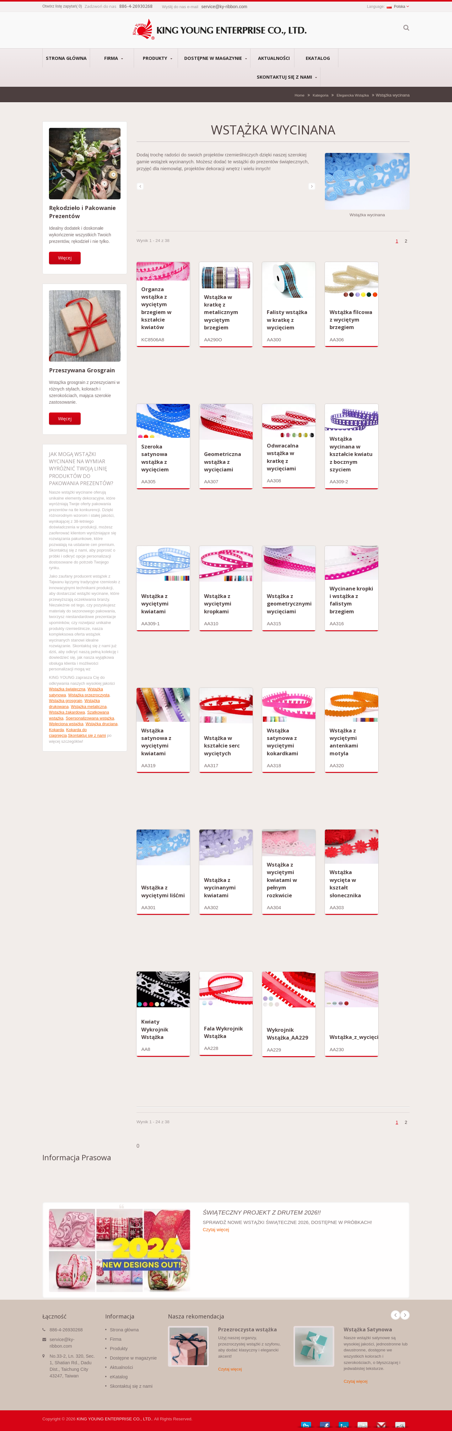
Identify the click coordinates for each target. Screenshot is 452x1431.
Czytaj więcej (230, 1369)
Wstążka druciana (102, 723)
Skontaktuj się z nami (287, 76)
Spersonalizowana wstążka (90, 718)
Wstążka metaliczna (89, 706)
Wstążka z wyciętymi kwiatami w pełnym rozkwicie (282, 880)
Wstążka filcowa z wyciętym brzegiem (351, 319)
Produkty (157, 58)
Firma (113, 58)
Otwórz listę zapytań (59, 6)
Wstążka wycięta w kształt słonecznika (345, 883)
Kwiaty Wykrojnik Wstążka (154, 1029)
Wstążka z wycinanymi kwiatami (220, 887)
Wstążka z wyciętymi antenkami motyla (344, 742)
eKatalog (318, 58)
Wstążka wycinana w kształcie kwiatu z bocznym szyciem (351, 454)
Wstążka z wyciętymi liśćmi (163, 891)
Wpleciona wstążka (66, 723)
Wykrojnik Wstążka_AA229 (287, 1033)
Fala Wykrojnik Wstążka (223, 1032)
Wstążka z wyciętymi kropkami (217, 603)
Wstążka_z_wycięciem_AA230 (368, 1036)
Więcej (65, 258)
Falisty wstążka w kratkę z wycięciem (287, 319)
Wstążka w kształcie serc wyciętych (222, 745)
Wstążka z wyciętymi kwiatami (155, 603)
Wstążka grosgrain (65, 700)
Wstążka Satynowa (368, 1329)
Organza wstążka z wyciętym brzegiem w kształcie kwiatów (156, 308)
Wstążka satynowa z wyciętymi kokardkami (282, 742)
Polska (396, 6)
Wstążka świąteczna (67, 689)
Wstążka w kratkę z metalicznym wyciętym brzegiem (221, 312)
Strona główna (66, 58)
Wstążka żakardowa (67, 712)
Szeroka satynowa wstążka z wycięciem (155, 458)
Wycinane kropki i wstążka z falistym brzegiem (351, 600)
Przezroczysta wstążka (247, 1329)
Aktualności (274, 58)
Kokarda (56, 729)
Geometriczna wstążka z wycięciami (222, 461)
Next (405, 1315)
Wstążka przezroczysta (89, 695)
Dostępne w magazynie (215, 58)
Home (299, 95)
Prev (395, 1315)
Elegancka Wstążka (352, 95)
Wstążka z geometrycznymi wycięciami (289, 603)
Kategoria (320, 95)
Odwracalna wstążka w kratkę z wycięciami (283, 457)
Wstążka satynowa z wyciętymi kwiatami (156, 742)
